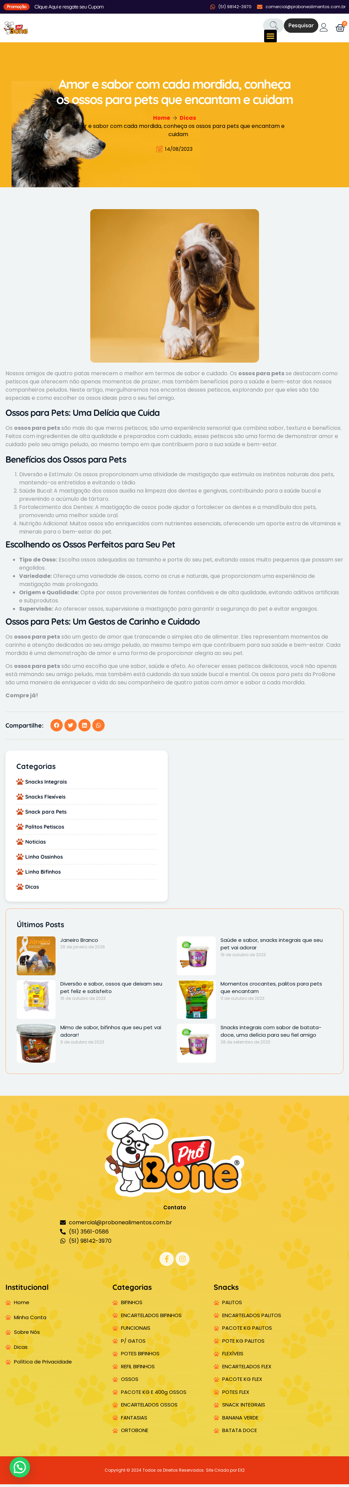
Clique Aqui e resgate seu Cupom (69, 6)
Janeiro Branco (79, 942)
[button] (270, 36)
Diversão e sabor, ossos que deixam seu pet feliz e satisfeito (111, 989)
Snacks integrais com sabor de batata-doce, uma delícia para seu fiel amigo (271, 1033)
